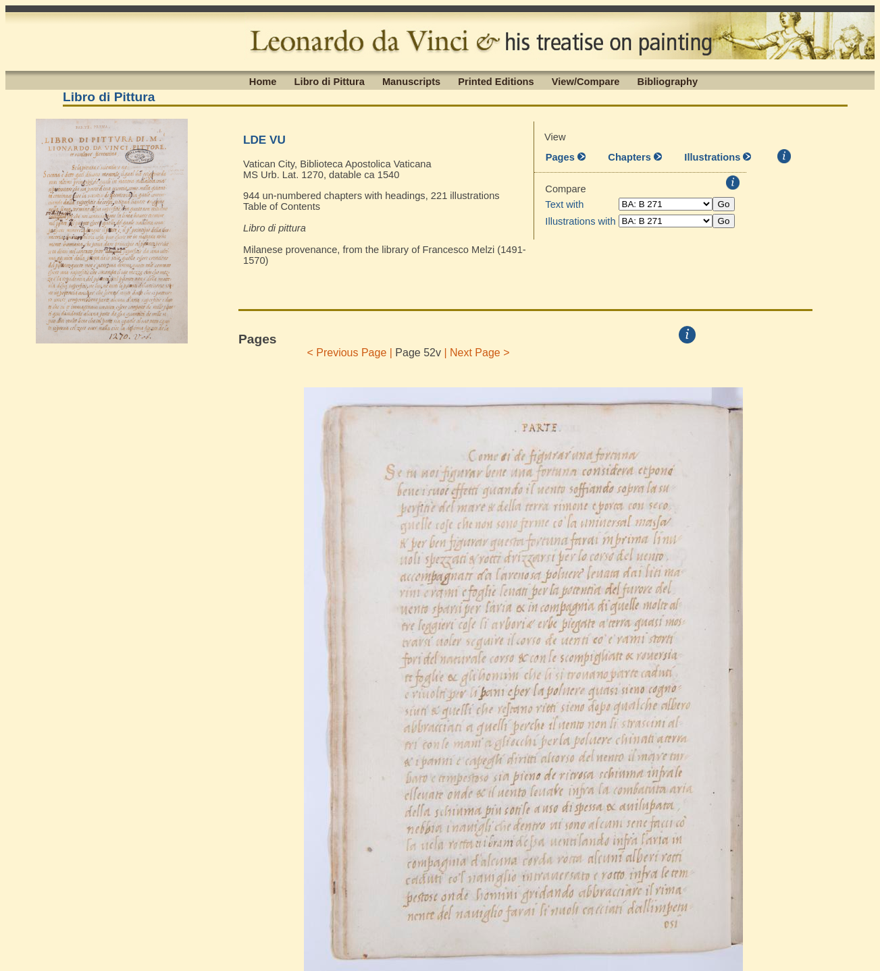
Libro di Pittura (329, 81)
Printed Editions (496, 81)
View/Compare (586, 81)
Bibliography (668, 81)
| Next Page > (477, 352)
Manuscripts (411, 81)
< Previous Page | (349, 352)
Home (263, 81)
